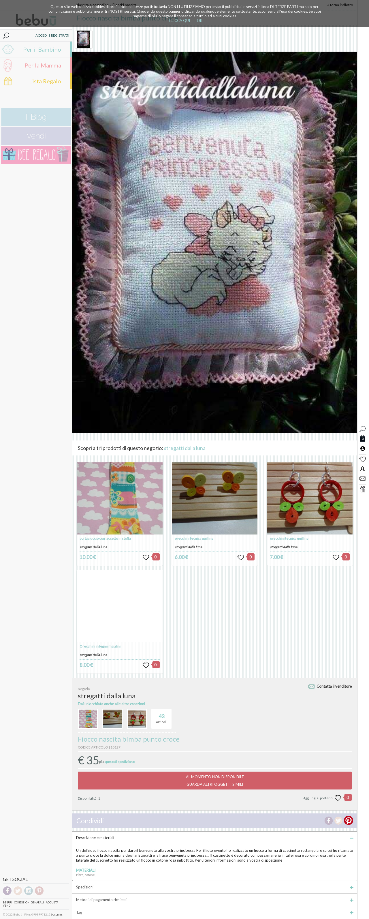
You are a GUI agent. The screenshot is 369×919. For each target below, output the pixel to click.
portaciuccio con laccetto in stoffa (105, 538)
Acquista (52, 902)
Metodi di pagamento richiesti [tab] (214, 899)
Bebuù (7, 902)
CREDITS (57, 914)
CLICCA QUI (179, 20)
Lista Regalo (45, 81)
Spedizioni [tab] (214, 887)
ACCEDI (41, 35)
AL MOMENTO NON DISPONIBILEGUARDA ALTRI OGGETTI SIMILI (215, 780)
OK (199, 20)
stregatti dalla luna (185, 448)
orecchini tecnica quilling (194, 538)
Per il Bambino (42, 49)
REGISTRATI (60, 35)
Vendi (7, 905)
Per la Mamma (43, 65)
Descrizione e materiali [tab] (214, 837)
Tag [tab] (214, 912)
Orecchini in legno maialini (100, 646)
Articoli (161, 716)
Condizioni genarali (29, 902)
